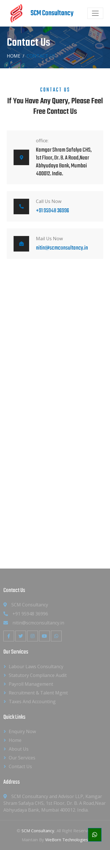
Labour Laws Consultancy (36, 666)
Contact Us (20, 766)
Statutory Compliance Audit (38, 675)
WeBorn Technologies (66, 839)
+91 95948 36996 (52, 210)
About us (19, 749)
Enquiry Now (22, 731)
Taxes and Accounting (32, 701)
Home (13, 56)
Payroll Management (31, 684)
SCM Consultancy (37, 830)
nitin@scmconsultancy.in (62, 248)
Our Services (22, 758)
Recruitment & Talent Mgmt (38, 693)
